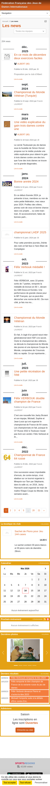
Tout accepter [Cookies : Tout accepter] (9, 782)
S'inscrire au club (25, 730)
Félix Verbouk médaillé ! (29, 267)
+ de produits (44, 524)
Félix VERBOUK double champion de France (29, 400)
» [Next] (44, 510)
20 (33, 510)
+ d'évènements (43, 563)
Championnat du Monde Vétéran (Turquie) (29, 94)
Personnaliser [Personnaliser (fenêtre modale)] (41, 782)
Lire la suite (18, 79)
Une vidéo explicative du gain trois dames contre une (29, 125)
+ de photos (45, 634)
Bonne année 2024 (26, 181)
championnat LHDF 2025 (30, 232)
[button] (3, 652)
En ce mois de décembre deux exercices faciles (30, 56)
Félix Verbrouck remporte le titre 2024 (28, 678)
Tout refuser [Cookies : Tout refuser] (25, 782)
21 (39, 510)
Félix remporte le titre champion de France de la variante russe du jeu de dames (28, 684)
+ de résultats (44, 673)
